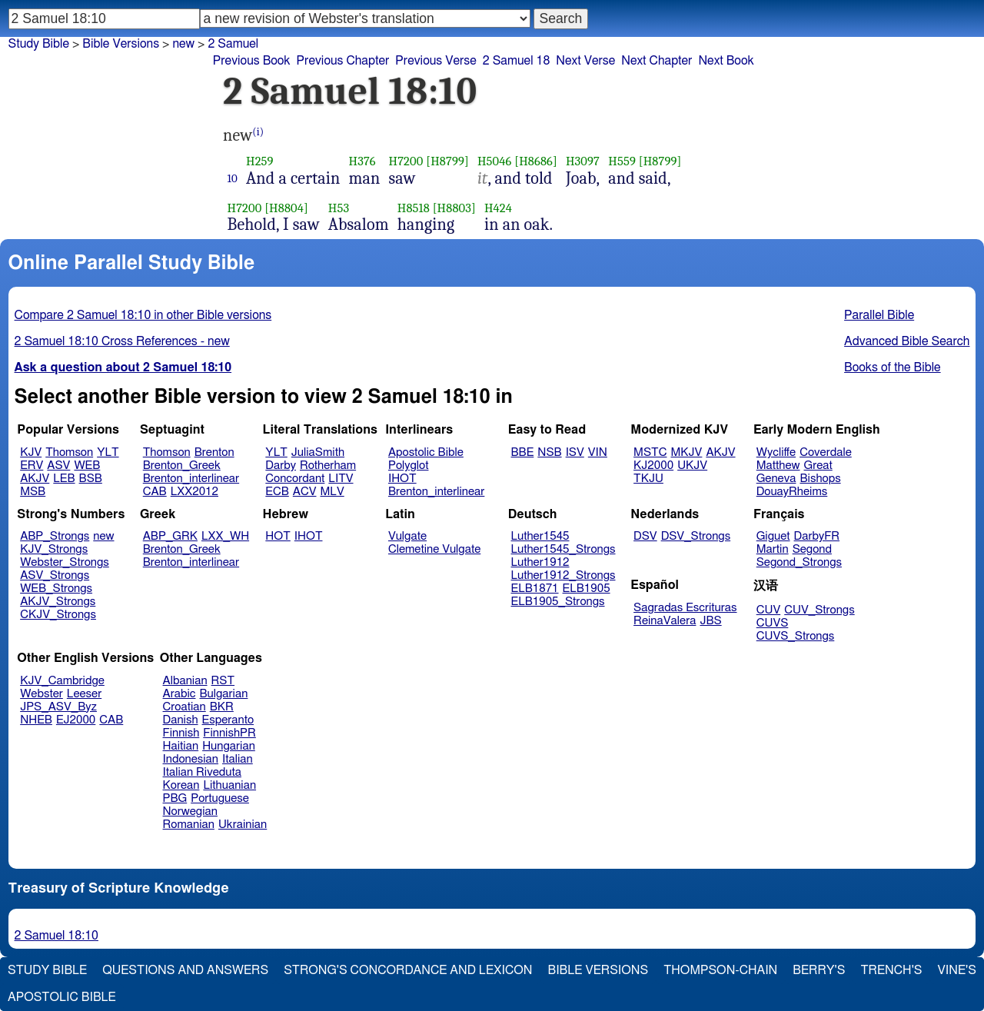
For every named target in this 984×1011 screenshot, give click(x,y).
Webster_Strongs (64, 562)
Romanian (188, 824)
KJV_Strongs (54, 549)
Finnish (181, 733)
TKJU (648, 478)
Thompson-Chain (720, 970)
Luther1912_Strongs (563, 575)
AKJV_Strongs (57, 601)
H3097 (583, 161)
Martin (772, 549)
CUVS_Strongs (795, 636)
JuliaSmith (317, 452)
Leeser (84, 694)
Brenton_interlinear (191, 478)
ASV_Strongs (54, 575)
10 (233, 178)
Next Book (725, 61)
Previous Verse (435, 61)
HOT (277, 536)
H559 (622, 161)
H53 (338, 208)
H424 (498, 208)
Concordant (294, 478)
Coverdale (826, 452)
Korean (181, 785)
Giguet (773, 536)
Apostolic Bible (62, 997)
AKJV (34, 478)
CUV (768, 610)
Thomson (69, 452)
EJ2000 (75, 720)
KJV (31, 452)
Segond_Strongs (799, 562)
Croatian (184, 707)
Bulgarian (223, 694)
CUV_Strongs (819, 610)
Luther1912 (540, 562)
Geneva (776, 478)
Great (818, 465)
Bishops (820, 478)
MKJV (686, 452)
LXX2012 (194, 491)
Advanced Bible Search (906, 341)
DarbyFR (817, 536)
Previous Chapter (343, 61)
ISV (575, 452)
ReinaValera (664, 621)
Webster (41, 694)
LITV (340, 478)
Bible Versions (120, 44)
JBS (710, 621)
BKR (222, 707)
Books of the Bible (892, 367)
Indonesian (191, 759)
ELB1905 (586, 588)
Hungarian (228, 746)
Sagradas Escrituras (684, 608)
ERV (31, 465)
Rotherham (328, 465)
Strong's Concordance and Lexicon (408, 970)
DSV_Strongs (696, 536)
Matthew (778, 465)
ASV (58, 465)
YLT (107, 452)
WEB (87, 465)
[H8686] (535, 161)
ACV (305, 491)
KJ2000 (653, 465)
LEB (64, 478)
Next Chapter (656, 61)
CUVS (772, 623)
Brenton (214, 452)
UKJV (692, 465)
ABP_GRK (170, 536)
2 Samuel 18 (516, 61)
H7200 (406, 161)
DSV (645, 536)
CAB (155, 491)
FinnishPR (229, 733)
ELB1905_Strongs (558, 601)
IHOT (402, 478)
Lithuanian (229, 785)
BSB (90, 478)
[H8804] (286, 208)
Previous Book (252, 61)
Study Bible (38, 44)
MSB (32, 491)
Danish (180, 720)
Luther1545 (540, 536)
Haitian (181, 746)
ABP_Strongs (54, 536)
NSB (549, 452)
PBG (175, 798)
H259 (260, 161)
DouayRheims (792, 491)
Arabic (179, 694)
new (103, 536)
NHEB (36, 720)
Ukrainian (242, 824)
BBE (522, 452)
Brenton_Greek (182, 465)
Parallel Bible (879, 315)
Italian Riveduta (202, 772)
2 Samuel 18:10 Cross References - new (122, 341)
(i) (258, 131)
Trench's (891, 970)
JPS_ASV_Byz (58, 707)
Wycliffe (776, 452)
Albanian (185, 681)
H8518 (413, 208)
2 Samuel (233, 44)
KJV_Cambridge (62, 681)
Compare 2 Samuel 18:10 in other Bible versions (143, 315)
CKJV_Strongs (58, 614)
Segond (812, 549)
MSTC (650, 452)
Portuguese (220, 798)
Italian (237, 759)
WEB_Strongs (56, 588)
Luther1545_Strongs (563, 549)
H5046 (494, 161)
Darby (280, 465)
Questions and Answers (185, 970)
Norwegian (190, 811)
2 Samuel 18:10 (56, 936)
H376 (362, 161)
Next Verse (585, 61)
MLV (332, 491)
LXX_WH (225, 536)
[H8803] (454, 208)
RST (223, 681)
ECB (276, 491)
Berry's (819, 970)
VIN (597, 452)
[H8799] (447, 161)
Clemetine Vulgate (434, 549)
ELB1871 (535, 588)
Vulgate (407, 536)
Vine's (957, 970)
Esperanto (228, 720)
